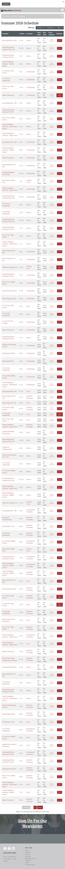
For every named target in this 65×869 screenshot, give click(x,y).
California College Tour (10, 267)
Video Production (8, 95)
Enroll (59, 40)
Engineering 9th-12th (9, 291)
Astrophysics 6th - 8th (9, 103)
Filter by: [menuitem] (31, 27)
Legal (26, 862)
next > (40, 807)
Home (27, 850)
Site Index (28, 856)
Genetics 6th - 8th (8, 526)
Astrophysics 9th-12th (9, 40)
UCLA (28, 306)
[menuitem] (41, 28)
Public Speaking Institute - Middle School (8, 64)
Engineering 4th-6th (9, 769)
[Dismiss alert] (61, 15)
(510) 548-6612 (9, 853)
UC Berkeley (30, 72)
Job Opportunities (30, 864)
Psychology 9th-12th (9, 298)
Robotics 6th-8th (8, 361)
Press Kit (27, 854)
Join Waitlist (59, 95)
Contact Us (28, 860)
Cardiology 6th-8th (8, 353)
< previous (26, 807)
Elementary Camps (30, 858)
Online (28, 40)
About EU (27, 852)
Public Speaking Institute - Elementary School (9, 126)
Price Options (52, 40)
